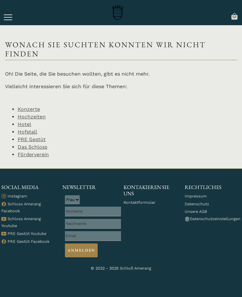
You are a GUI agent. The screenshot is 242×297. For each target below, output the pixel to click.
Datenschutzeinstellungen (212, 219)
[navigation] (234, 16)
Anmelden (81, 250)
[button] (8, 17)
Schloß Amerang (135, 268)
